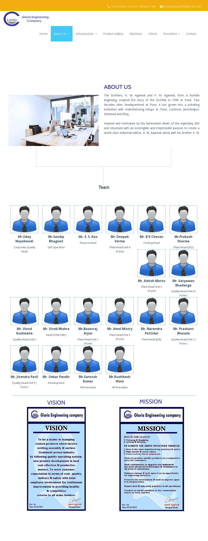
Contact (191, 34)
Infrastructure (86, 34)
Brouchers (172, 34)
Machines (136, 34)
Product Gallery (113, 34)
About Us (61, 34)
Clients (152, 34)
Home (43, 34)
